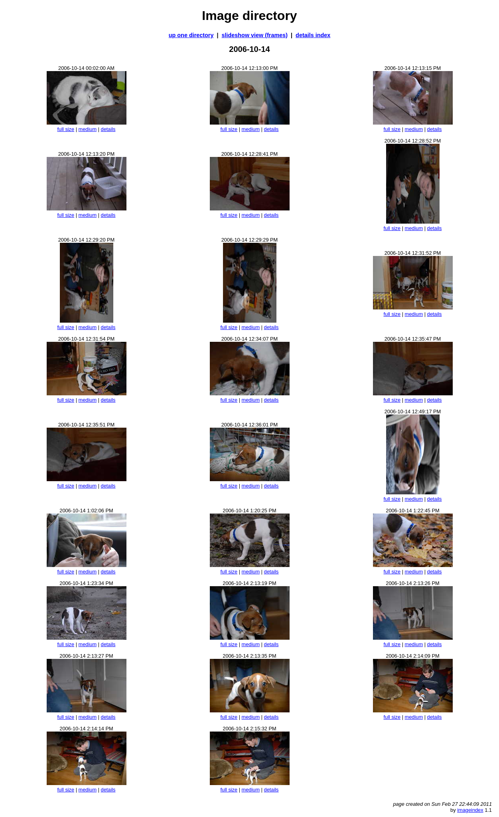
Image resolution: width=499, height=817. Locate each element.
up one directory (191, 35)
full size (65, 129)
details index (313, 35)
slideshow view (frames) (255, 35)
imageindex (470, 810)
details (108, 129)
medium (88, 129)
